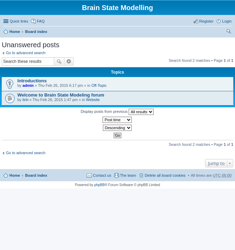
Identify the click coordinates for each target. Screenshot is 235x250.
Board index (36, 32)
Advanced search (69, 61)
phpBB (99, 185)
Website (93, 100)
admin (28, 85)
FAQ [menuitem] (40, 21)
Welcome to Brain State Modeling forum (60, 95)
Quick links (19, 21)
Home (14, 32)
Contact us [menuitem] (102, 175)
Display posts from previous (117, 112)
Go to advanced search (26, 53)
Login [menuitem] (227, 21)
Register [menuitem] (206, 21)
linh (26, 100)
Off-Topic (99, 85)
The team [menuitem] (128, 175)
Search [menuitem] (229, 32)
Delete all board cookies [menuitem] (165, 175)
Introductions (32, 80)
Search (59, 61)
